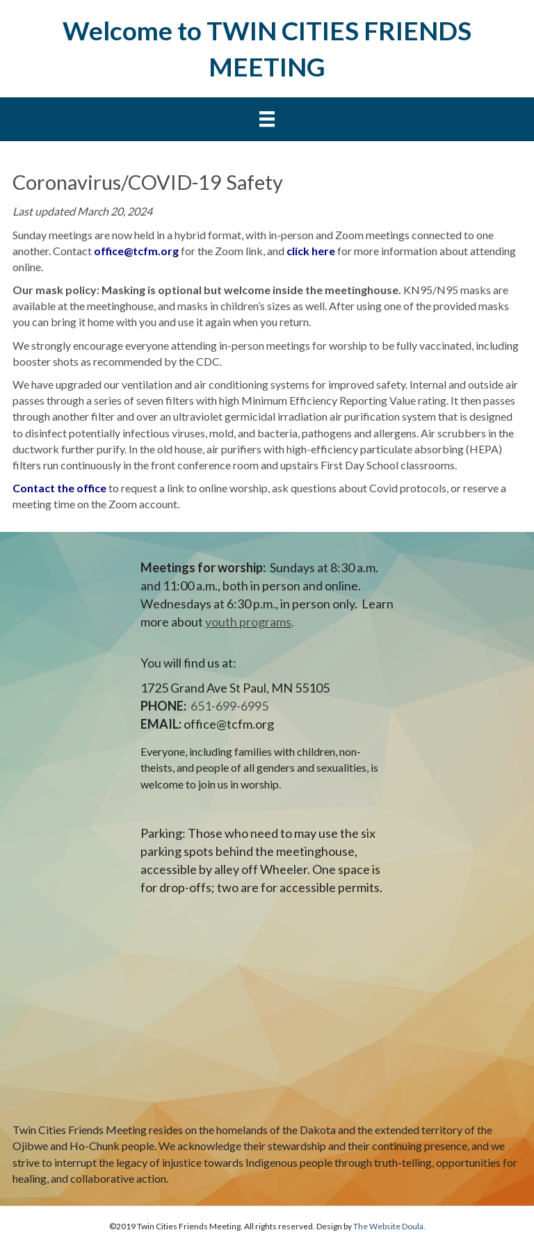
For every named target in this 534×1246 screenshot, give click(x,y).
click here (310, 250)
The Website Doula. (389, 1226)
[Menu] (267, 119)
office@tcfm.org (136, 250)
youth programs (248, 621)
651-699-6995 (229, 705)
